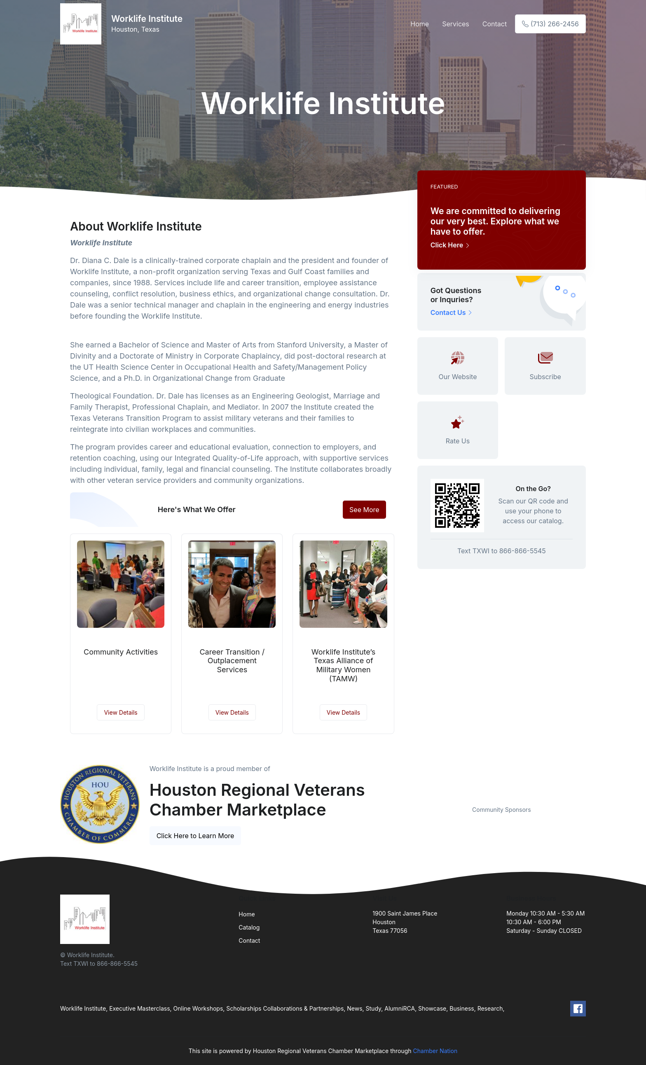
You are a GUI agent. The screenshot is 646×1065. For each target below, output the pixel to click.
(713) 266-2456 (550, 24)
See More (364, 510)
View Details (120, 712)
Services (455, 24)
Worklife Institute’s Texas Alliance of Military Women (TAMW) (343, 665)
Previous (411, 795)
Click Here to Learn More (195, 836)
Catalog (249, 927)
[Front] (82, 23)
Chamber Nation (435, 1050)
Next (592, 795)
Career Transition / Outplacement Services (231, 661)
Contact (494, 24)
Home (419, 24)
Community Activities (121, 652)
